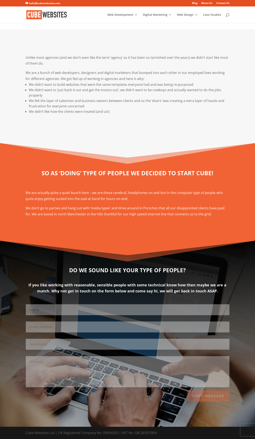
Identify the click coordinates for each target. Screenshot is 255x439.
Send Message (208, 396)
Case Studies (212, 15)
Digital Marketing (155, 15)
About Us (206, 3)
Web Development (120, 15)
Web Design (185, 15)
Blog (194, 3)
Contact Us (222, 3)
